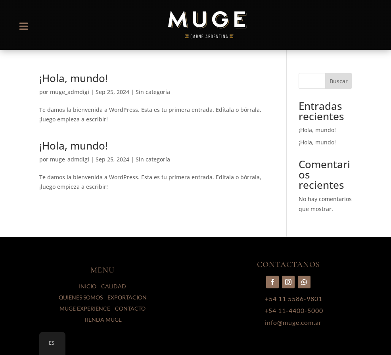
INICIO (87, 286)
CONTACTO (130, 308)
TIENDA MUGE (103, 319)
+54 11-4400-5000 (293, 310)
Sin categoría (153, 159)
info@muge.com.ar (293, 322)
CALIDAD (113, 286)
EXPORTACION (127, 297)
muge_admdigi (69, 92)
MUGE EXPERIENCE (84, 308)
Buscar (339, 81)
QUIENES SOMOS (81, 297)
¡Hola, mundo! (73, 78)
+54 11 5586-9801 (293, 298)
